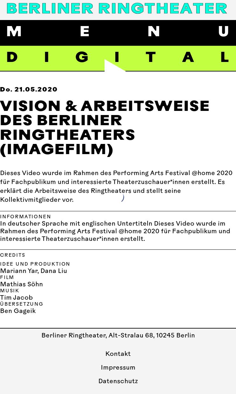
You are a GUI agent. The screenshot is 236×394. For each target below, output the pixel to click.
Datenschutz (118, 381)
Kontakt (118, 354)
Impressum (118, 368)
